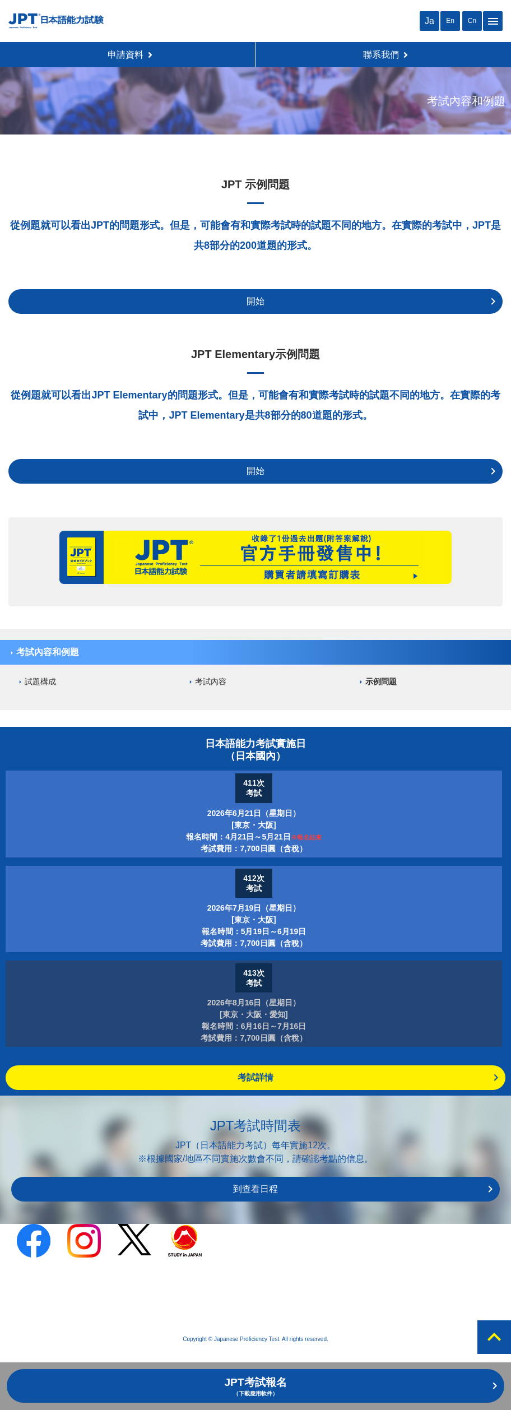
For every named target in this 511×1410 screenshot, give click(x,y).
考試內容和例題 (47, 652)
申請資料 (130, 54)
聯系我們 (385, 54)
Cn (472, 21)
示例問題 (381, 681)
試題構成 (40, 681)
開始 (255, 301)
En (450, 21)
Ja (429, 21)
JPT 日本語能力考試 (56, 21)
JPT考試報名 (255, 1386)
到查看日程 (255, 1189)
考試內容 (210, 681)
